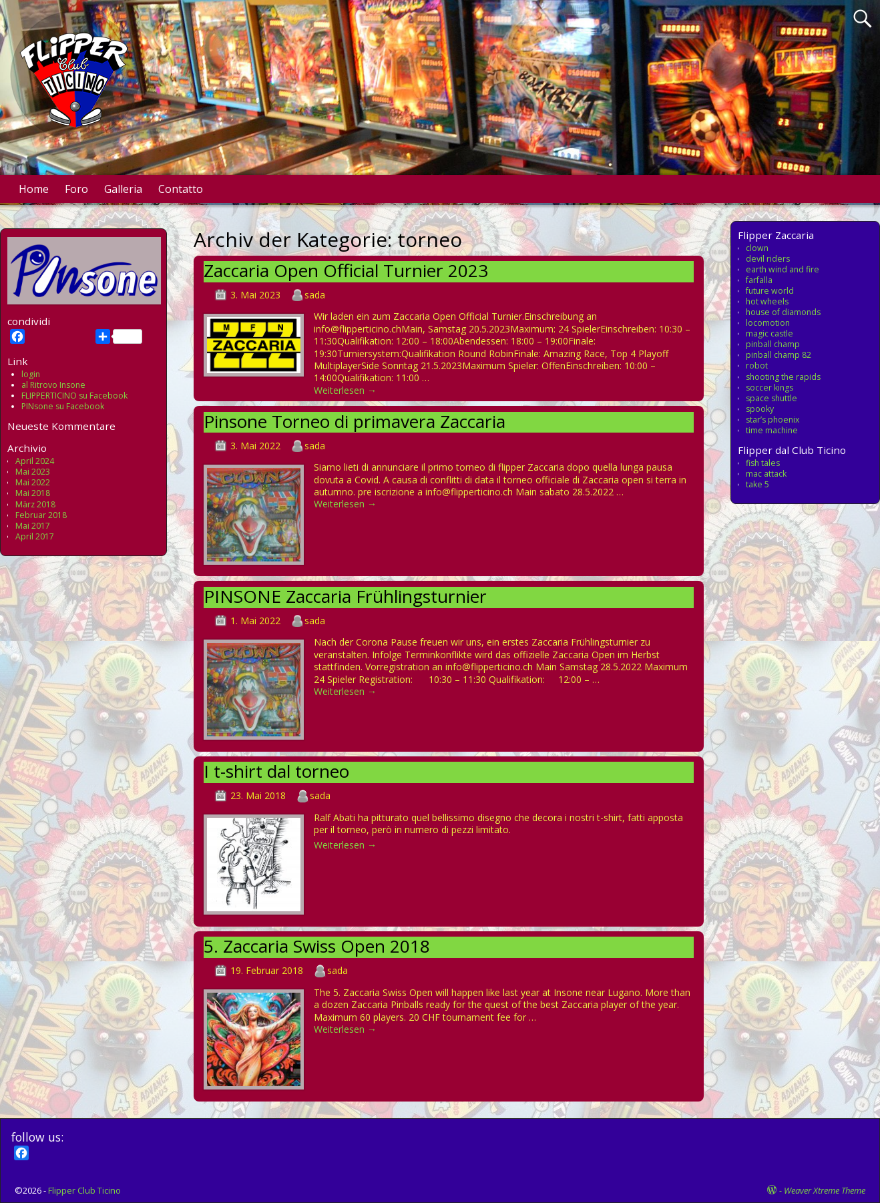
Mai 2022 (32, 482)
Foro (76, 189)
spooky (760, 409)
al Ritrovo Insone (53, 385)
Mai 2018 (32, 493)
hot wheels (767, 301)
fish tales (763, 463)
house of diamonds (783, 312)
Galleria (123, 189)
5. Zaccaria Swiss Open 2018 (317, 946)
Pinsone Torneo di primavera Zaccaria (354, 421)
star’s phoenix (772, 419)
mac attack (766, 473)
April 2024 (34, 461)
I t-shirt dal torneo (276, 771)
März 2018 (35, 504)
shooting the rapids (783, 377)
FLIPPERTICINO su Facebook (74, 395)
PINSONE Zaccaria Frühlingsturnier (345, 596)
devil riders (768, 258)
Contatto (180, 189)
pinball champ (773, 344)
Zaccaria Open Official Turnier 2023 (346, 270)
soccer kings (769, 387)
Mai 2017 (32, 525)
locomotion (768, 322)
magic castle (769, 333)
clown (757, 248)
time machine (772, 430)
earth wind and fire (782, 269)
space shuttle (771, 398)
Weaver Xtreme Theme (824, 1190)
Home (34, 189)
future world (770, 290)
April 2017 (34, 536)
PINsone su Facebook (62, 406)
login (30, 374)
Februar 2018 (41, 515)
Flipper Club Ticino (84, 1190)
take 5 (757, 484)
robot (757, 365)
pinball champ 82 (778, 354)
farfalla (759, 280)
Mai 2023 (32, 471)
